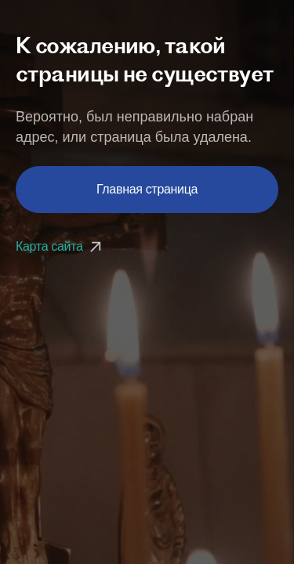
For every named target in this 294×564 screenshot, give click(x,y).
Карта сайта (60, 246)
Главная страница (147, 189)
